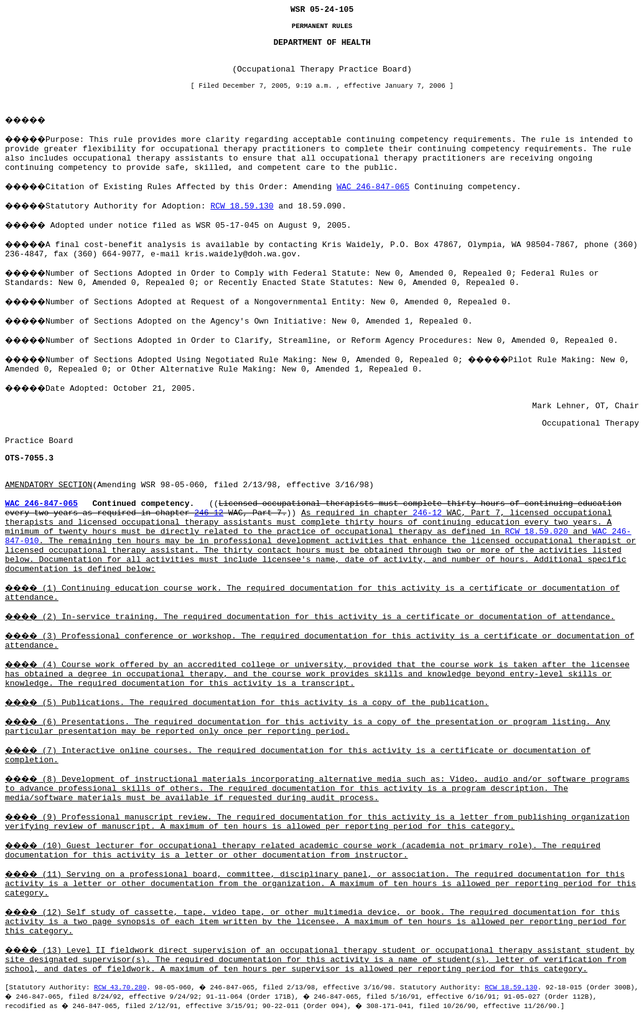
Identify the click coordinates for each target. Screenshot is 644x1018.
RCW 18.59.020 (536, 531)
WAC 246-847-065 (373, 187)
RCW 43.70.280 (120, 987)
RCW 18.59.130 (241, 206)
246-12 (208, 513)
